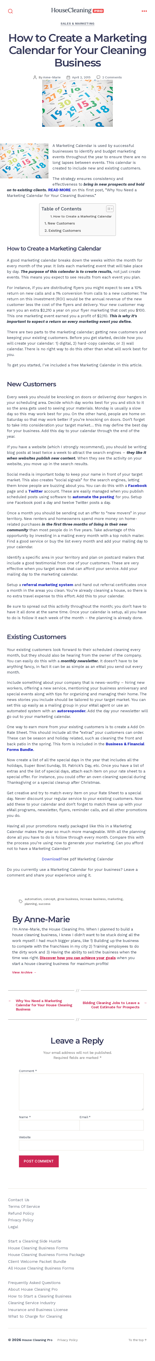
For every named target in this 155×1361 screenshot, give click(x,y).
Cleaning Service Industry (32, 1312)
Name (25, 1127)
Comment (28, 1081)
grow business (69, 899)
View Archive (24, 972)
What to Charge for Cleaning (35, 1326)
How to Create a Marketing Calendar (82, 216)
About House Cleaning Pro (33, 1299)
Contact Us (18, 1209)
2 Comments (112, 77)
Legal (13, 1236)
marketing (118, 899)
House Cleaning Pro (39, 1349)
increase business (95, 899)
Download (51, 859)
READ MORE (59, 190)
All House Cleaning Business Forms (41, 1278)
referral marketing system (47, 584)
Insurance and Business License (38, 1319)
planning (31, 904)
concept (50, 899)
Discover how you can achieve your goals (78, 958)
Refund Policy (21, 1223)
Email (85, 1127)
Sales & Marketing (77, 23)
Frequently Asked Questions (34, 1292)
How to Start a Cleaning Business (39, 1306)
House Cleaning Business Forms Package (46, 1264)
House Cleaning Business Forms (38, 1257)
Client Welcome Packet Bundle (37, 1271)
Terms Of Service (24, 1216)
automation (33, 899)
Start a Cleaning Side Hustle (34, 1251)
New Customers (61, 223)
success (45, 904)
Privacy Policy (21, 1229)
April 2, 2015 (81, 77)
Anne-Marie (52, 77)
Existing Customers (64, 231)
